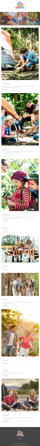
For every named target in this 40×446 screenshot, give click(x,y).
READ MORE (5, 155)
